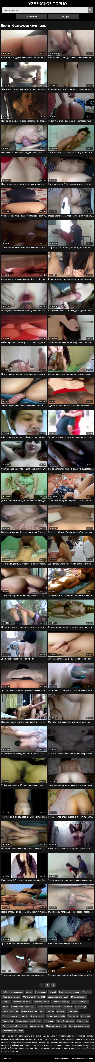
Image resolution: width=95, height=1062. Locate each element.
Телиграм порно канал (79, 1026)
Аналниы (86, 992)
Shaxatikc (68, 1006)
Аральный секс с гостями (49, 1006)
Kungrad (6, 1002)
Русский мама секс (65, 1021)
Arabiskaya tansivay (60, 1002)
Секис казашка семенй (69, 992)
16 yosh (24, 1016)
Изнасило (85, 1016)
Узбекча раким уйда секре (23, 1006)
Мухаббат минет (78, 997)
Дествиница (80, 1006)
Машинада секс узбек (56, 1026)
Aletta (5, 1006)
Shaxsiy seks (82, 1021)
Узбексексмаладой (11, 997)
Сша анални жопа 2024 (58, 997)
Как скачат (49, 1021)
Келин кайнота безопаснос (15, 1026)
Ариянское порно (80, 1002)
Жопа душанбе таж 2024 (34, 997)
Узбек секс (6, 1058)
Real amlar (73, 1011)
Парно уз (61, 1011)
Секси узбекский (10, 1011)
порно (47, 4)
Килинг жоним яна (29, 1011)
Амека (29, 992)
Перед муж (73, 1016)
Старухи (50, 1011)
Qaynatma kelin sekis (56, 1016)
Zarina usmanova (10, 1016)
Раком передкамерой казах (28, 1021)
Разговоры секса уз (22, 1002)
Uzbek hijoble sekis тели (13, 1031)
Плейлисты (31, 16)
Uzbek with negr (37, 1016)
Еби (42, 1011)
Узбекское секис (41, 1002)
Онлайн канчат (36, 1026)
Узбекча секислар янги (13, 992)
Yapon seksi (8, 1021)
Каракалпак (40, 992)
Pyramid (52, 992)
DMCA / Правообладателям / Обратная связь (74, 1058)
